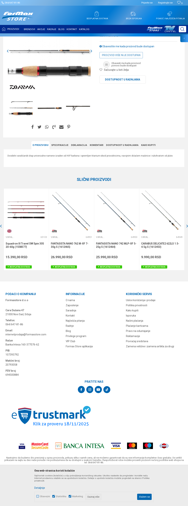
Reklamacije (133, 372)
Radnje (70, 362)
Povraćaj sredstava (137, 377)
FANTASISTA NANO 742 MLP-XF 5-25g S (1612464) (116, 282)
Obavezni (45, 496)
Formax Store (10, 39)
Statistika (61, 496)
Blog (68, 367)
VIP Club (70, 377)
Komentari (96, 181)
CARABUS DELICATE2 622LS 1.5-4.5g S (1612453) (160, 282)
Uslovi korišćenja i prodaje (141, 336)
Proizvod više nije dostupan (121, 91)
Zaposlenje (72, 341)
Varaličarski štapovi (53, 39)
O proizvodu (40, 181)
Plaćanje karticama (137, 362)
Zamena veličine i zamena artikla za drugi (150, 382)
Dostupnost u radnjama (122, 116)
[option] (21, 144)
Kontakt (70, 352)
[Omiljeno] (179, 3)
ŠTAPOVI (36, 39)
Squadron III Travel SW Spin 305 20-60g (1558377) (25, 282)
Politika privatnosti (136, 341)
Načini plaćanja (134, 357)
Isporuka (131, 352)
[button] (182, 29)
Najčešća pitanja (75, 357)
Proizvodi (24, 39)
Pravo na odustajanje (138, 367)
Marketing (77, 496)
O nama (70, 336)
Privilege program (76, 372)
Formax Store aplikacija (79, 382)
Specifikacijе (59, 181)
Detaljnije (39, 487)
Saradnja (71, 346)
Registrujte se (165, 2)
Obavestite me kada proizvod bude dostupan (127, 82)
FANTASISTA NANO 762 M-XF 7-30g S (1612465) (69, 282)
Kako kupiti (148, 181)
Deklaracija (79, 181)
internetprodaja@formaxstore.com (26, 370)
